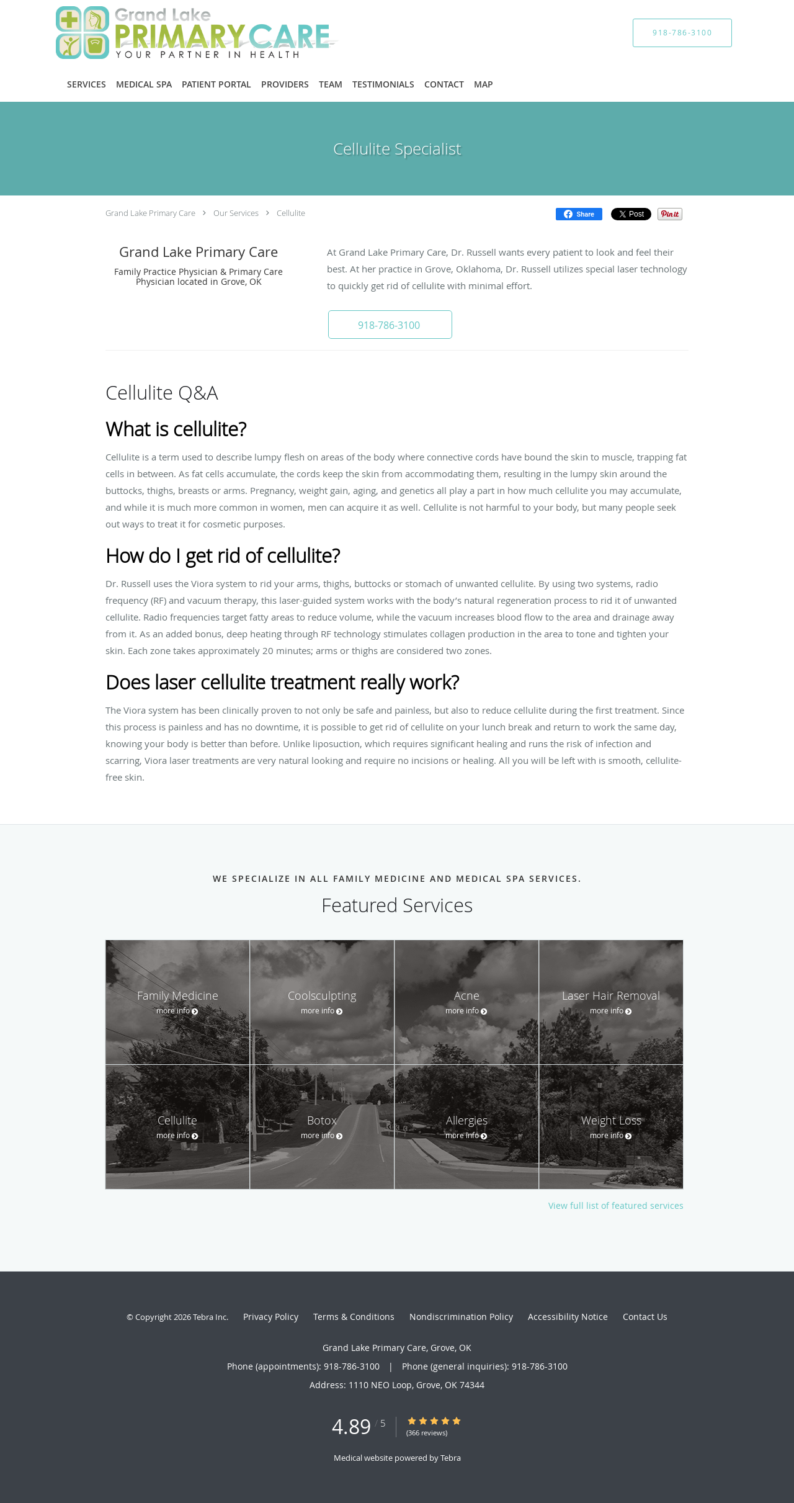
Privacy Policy (270, 1316)
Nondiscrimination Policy (461, 1316)
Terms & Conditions (354, 1316)
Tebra (450, 1457)
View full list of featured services (616, 1205)
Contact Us (645, 1316)
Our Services (236, 212)
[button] (390, 324)
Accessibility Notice (568, 1316)
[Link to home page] (179, 32)
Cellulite (291, 212)
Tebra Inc (209, 1316)
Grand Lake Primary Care (150, 212)
